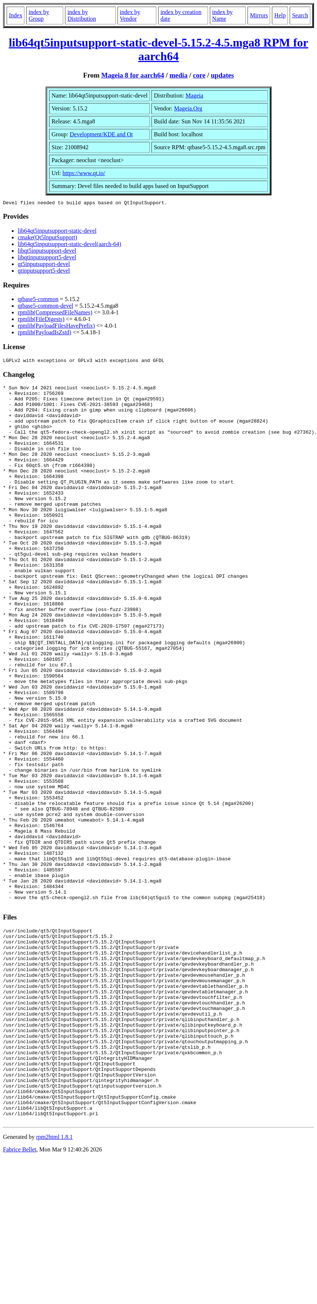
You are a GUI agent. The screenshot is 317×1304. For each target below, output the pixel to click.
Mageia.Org (188, 108)
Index (15, 15)
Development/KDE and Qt (101, 134)
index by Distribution (81, 15)
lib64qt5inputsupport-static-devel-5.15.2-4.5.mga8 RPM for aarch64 (159, 49)
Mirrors (259, 15)
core (199, 75)
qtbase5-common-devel (45, 307)
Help (280, 15)
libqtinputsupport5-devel (47, 258)
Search (300, 15)
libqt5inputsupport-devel (47, 252)
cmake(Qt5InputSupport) (47, 238)
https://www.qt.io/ (83, 173)
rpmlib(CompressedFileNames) (55, 313)
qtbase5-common (38, 300)
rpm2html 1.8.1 (54, 1282)
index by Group (38, 15)
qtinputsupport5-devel (44, 272)
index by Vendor (130, 15)
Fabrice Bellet (19, 1294)
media (179, 75)
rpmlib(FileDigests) (41, 320)
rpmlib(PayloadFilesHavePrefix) (56, 327)
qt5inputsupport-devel (44, 265)
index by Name (222, 15)
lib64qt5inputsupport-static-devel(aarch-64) (69, 245)
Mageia (194, 95)
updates (222, 75)
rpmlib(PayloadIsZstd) (44, 333)
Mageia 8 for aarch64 (132, 75)
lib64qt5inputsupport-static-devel (57, 232)
